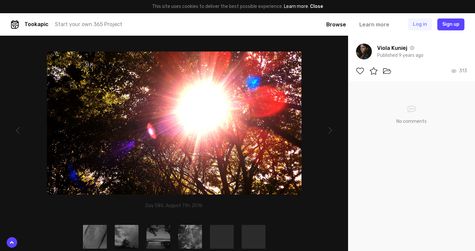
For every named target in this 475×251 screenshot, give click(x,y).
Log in (420, 24)
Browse (336, 24)
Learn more (296, 6)
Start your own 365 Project (88, 24)
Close (316, 6)
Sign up (450, 24)
